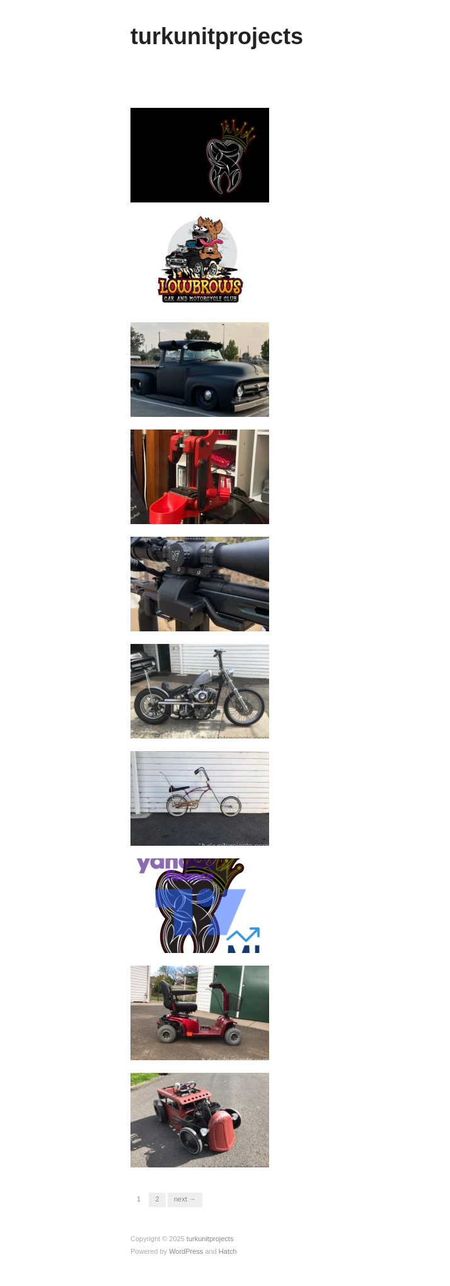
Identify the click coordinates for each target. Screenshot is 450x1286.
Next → (185, 1199)
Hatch (228, 1251)
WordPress (186, 1251)
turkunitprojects (216, 36)
